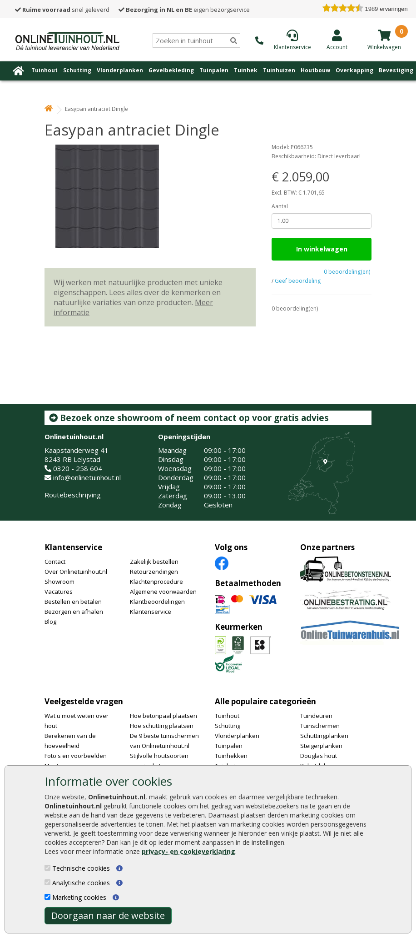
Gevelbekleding (171, 70)
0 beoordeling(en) (347, 272)
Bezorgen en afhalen (74, 611)
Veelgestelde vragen (84, 701)
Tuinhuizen (279, 70)
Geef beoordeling (298, 281)
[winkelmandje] (384, 35)
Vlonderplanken (120, 70)
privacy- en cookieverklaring (188, 851)
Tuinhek (246, 70)
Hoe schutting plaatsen (161, 726)
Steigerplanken (321, 746)
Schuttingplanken (324, 736)
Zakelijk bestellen (154, 561)
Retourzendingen (154, 571)
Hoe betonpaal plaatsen (163, 716)
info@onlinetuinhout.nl (87, 477)
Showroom (59, 581)
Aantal (280, 206)
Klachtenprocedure (156, 581)
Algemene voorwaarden (163, 591)
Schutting (77, 70)
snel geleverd (62, 9)
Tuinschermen (320, 726)
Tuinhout (44, 70)
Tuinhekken (231, 756)
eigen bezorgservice (184, 9)
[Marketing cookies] (47, 897)
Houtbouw (315, 70)
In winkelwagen (321, 249)
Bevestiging (396, 70)
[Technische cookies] (47, 868)
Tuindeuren (316, 716)
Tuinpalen (213, 70)
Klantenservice (73, 547)
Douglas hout (318, 756)
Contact (55, 561)
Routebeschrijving (73, 494)
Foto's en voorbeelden (76, 756)
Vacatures (59, 591)
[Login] (337, 39)
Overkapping (354, 70)
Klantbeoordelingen (157, 601)
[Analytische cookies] (47, 882)
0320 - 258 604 (77, 468)
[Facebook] (221, 562)
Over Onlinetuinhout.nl (76, 571)
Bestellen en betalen (73, 601)
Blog (50, 621)
